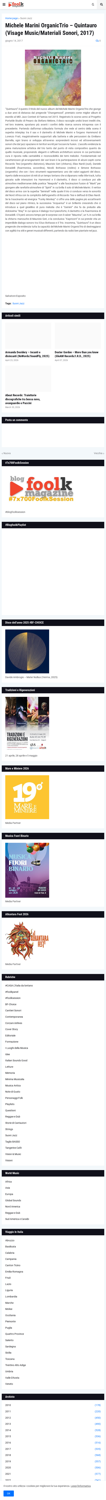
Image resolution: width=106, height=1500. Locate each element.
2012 (53, 1418)
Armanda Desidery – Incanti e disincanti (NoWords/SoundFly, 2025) (27, 354)
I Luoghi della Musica (16, 1048)
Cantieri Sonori (13, 1010)
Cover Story (11, 1029)
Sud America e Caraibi (17, 1219)
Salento (9, 1340)
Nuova (7, 453)
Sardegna (10, 1346)
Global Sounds (13, 1200)
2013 (53, 1424)
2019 (53, 1461)
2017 (53, 1449)
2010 (53, 1405)
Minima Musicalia (14, 1079)
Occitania (10, 1315)
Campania (10, 1259)
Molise (8, 1309)
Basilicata (10, 1246)
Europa (9, 1194)
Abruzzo (9, 1240)
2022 (53, 1480)
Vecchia (98, 453)
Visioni (8, 1160)
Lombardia (11, 1296)
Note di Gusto (12, 1091)
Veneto (9, 1383)
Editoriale (10, 1035)
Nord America (12, 1206)
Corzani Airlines (13, 1023)
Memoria (10, 1073)
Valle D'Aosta (12, 1377)
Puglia (8, 1327)
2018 (53, 1455)
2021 (53, 1474)
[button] (4, 5)
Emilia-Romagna (14, 1271)
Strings (9, 1129)
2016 (53, 1443)
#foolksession (13, 998)
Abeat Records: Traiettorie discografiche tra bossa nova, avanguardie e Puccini (22, 399)
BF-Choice (10, 1004)
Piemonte (10, 1321)
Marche (9, 1302)
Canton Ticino (12, 1265)
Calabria (9, 1252)
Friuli (8, 1277)
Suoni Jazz (26, 18)
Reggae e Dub (12, 1116)
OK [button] (8, 1493)
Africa (8, 1181)
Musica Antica (13, 1085)
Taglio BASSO (12, 1141)
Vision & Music (13, 1154)
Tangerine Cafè (13, 1147)
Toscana (10, 1359)
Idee (7, 1054)
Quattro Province (14, 1333)
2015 (53, 1436)
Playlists (9, 1104)
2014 (53, 1430)
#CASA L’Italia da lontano (19, 985)
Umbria (9, 1371)
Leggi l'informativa (81, 1486)
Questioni (10, 1110)
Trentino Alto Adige (15, 1365)
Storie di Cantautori (15, 1122)
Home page (11, 18)
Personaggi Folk (14, 1098)
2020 (53, 1467)
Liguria (9, 1290)
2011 (53, 1411)
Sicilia (8, 1352)
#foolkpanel (11, 991)
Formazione (11, 1041)
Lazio (8, 1284)
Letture (9, 1066)
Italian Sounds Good (16, 1060)
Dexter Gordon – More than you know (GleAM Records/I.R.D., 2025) (76, 354)
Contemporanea (14, 1016)
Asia (7, 1187)
